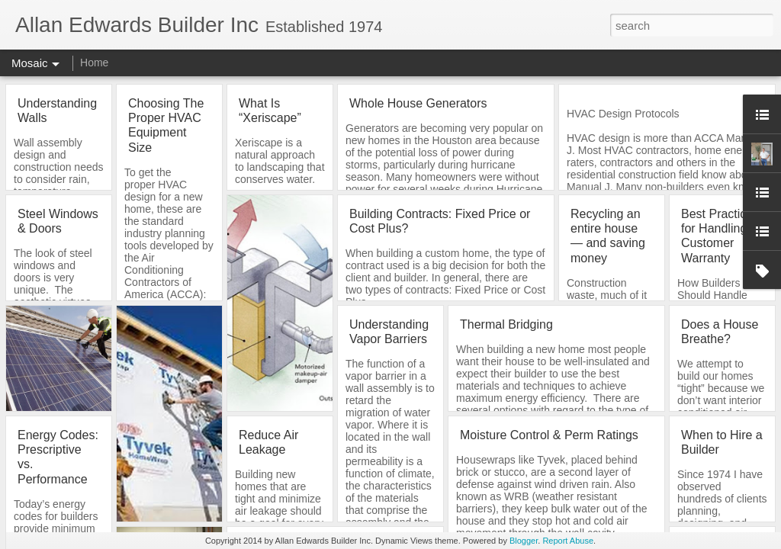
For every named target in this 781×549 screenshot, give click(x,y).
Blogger (523, 540)
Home (94, 62)
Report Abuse (567, 540)
